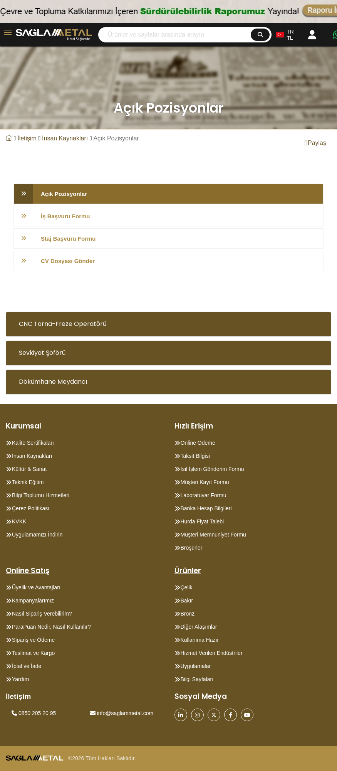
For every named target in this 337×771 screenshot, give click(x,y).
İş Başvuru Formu (65, 216)
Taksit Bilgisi (195, 456)
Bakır (187, 600)
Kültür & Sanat (29, 469)
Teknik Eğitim (28, 482)
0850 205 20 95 (34, 713)
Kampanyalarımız (33, 600)
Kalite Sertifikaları (33, 443)
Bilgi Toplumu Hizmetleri (40, 495)
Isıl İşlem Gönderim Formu (212, 469)
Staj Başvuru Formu (68, 238)
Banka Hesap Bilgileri (206, 508)
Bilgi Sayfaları (197, 679)
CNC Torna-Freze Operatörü (62, 323)
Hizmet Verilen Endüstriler (212, 653)
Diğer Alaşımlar (199, 627)
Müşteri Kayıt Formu (205, 482)
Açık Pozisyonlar (64, 194)
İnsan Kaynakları (65, 138)
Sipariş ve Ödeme (33, 640)
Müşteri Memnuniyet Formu (213, 534)
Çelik (187, 587)
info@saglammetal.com (121, 713)
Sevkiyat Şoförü (42, 352)
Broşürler (192, 548)
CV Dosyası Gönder (68, 261)
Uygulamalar (196, 666)
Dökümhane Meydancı (53, 381)
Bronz (188, 614)
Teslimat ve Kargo (33, 653)
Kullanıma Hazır (200, 640)
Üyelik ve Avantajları (36, 587)
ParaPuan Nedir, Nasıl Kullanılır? (51, 627)
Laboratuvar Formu (203, 495)
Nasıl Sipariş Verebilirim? (42, 614)
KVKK (19, 521)
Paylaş (315, 143)
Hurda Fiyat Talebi (202, 521)
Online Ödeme (198, 443)
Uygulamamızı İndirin (37, 534)
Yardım (20, 679)
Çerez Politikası (30, 508)
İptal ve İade (26, 666)
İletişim (27, 138)
